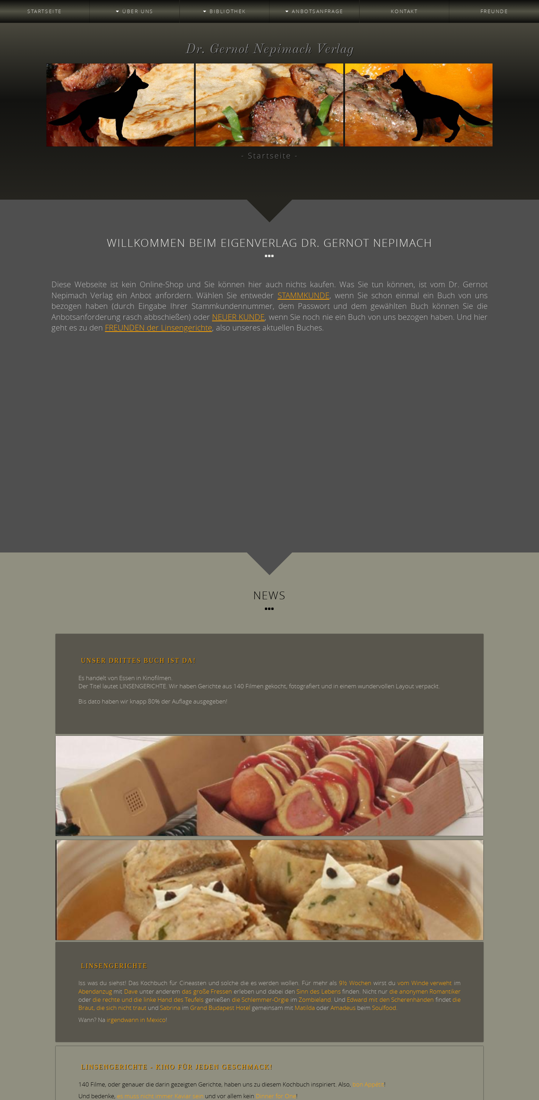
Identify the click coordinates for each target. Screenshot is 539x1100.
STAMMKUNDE (303, 295)
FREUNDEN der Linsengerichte (158, 327)
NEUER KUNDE (238, 317)
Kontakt (404, 11)
